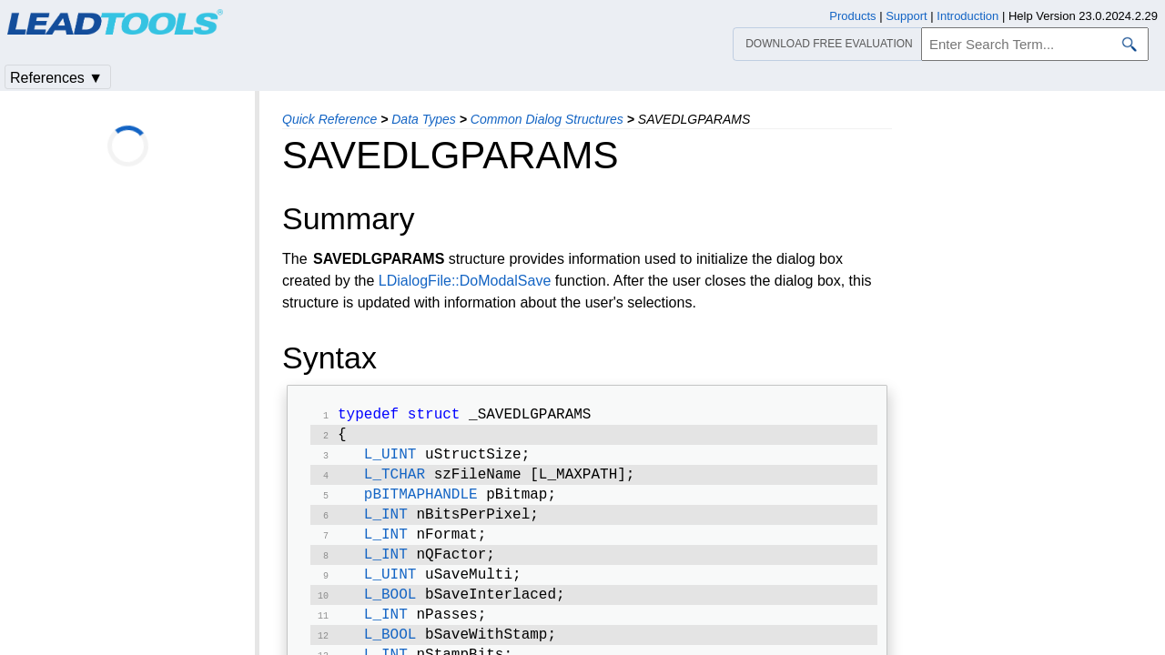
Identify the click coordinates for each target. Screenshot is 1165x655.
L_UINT (390, 460)
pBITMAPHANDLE (421, 504)
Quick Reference (329, 119)
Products (852, 16)
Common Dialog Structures (547, 119)
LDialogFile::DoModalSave (465, 280)
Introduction (967, 16)
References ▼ (56, 78)
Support (906, 16)
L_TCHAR (394, 482)
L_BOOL (390, 613)
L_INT (386, 526)
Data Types (423, 119)
